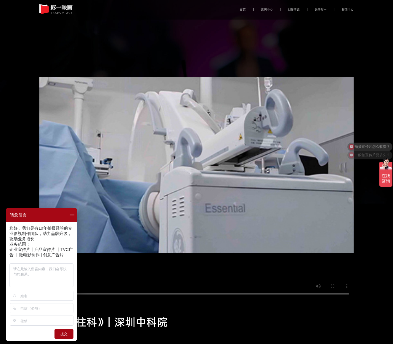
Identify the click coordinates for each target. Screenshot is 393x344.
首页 (243, 9)
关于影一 (321, 9)
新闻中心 (348, 9)
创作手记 (294, 9)
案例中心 (267, 9)
